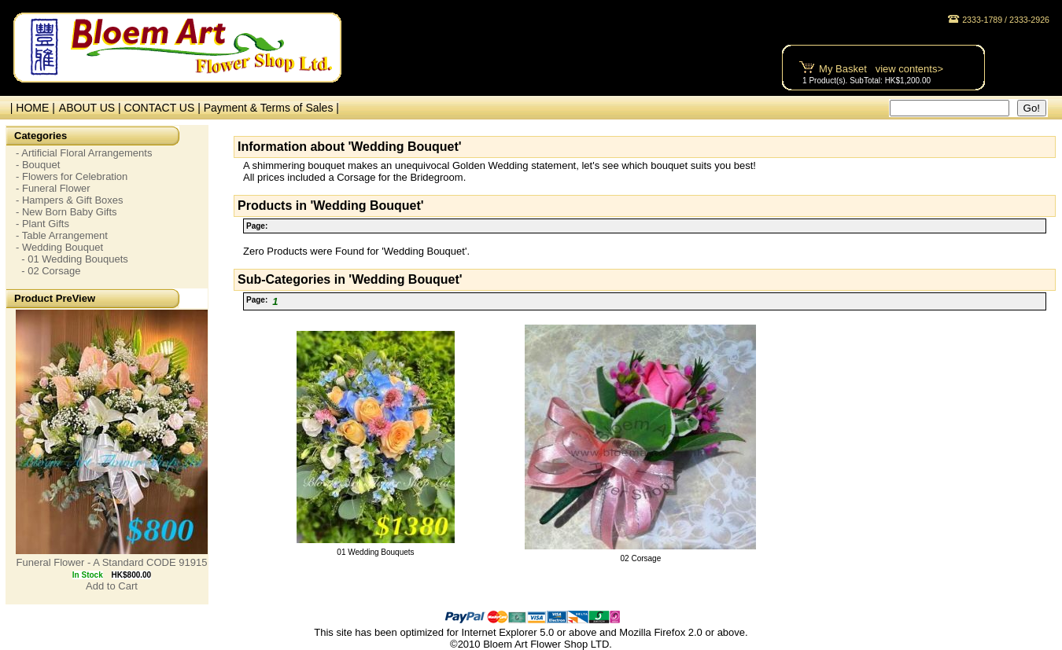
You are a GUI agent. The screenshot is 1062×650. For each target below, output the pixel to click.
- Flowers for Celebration (71, 176)
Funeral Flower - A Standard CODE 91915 (112, 562)
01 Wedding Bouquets (375, 552)
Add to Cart (112, 586)
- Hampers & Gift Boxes (70, 200)
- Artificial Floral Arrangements (84, 153)
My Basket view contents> (881, 69)
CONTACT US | (164, 107)
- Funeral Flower (53, 188)
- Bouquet (38, 165)
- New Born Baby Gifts (66, 212)
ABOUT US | (91, 107)
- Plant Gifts (42, 224)
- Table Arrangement (62, 235)
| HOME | (29, 107)
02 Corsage (641, 558)
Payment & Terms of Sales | (271, 107)
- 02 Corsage (48, 271)
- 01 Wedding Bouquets (72, 259)
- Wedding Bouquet (59, 247)
